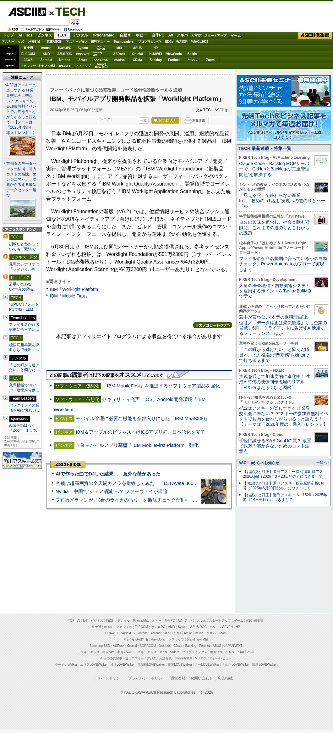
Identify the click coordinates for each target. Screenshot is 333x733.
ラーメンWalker (66, 664)
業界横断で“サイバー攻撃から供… (24, 387)
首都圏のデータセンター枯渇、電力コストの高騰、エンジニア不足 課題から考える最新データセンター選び (21, 179)
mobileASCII (183, 658)
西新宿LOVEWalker (151, 664)
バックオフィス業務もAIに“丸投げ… (25, 408)
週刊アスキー (100, 41)
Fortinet (174, 60)
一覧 (143, 120)
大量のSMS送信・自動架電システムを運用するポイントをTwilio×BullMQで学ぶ (275, 291)
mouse (46, 48)
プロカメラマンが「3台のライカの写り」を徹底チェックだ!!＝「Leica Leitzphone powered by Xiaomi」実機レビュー (179, 500)
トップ (8, 35)
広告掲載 (225, 678)
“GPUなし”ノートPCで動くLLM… (24, 307)
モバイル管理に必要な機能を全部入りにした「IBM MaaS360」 (143, 418)
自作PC (157, 35)
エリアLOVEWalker (93, 664)
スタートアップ (215, 35)
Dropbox (119, 59)
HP (156, 48)
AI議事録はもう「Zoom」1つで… (24, 428)
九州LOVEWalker (207, 664)
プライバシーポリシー (147, 678)
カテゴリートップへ (212, 325)
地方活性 (182, 41)
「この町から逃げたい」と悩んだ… (24, 367)
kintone (64, 60)
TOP (71, 620)
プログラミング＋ (194, 652)
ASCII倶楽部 (315, 35)
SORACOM (148, 645)
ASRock (119, 54)
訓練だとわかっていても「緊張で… (24, 246)
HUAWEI (156, 54)
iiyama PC (158, 627)
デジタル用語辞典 (159, 658)
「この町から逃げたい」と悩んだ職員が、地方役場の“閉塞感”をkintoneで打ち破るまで (274, 355)
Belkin (192, 54)
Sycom (83, 48)
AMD (46, 54)
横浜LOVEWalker (122, 664)
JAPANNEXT (64, 66)
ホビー (141, 35)
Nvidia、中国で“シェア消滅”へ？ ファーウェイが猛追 (111, 491)
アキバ (182, 35)
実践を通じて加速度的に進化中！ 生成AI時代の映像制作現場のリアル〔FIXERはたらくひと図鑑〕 (275, 382)
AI (20, 35)
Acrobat (46, 60)
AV (170, 35)
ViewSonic (174, 54)
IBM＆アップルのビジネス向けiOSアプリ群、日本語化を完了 (140, 432)
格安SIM (34, 41)
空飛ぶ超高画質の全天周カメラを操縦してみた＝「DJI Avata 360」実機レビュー (141, 483)
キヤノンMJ (46, 66)
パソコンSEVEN (101, 47)
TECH (67, 11)
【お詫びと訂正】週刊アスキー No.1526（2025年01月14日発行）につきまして (285, 497)
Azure (83, 60)
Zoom (210, 60)
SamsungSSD (97, 53)
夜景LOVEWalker (180, 664)
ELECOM (28, 54)
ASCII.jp (27, 12)
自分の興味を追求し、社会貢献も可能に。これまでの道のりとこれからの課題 (274, 227)
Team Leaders (169, 652)
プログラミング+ (150, 41)
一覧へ (321, 462)
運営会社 (178, 678)
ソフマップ (83, 66)
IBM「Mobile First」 (69, 295)
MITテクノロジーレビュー (213, 658)
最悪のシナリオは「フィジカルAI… (24, 266)
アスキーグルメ (77, 41)
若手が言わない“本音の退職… (23, 287)
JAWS (28, 60)
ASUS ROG (64, 54)
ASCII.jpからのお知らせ (258, 463)
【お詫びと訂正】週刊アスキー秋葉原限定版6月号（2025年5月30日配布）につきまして (283, 485)
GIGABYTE (83, 54)
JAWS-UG (127, 633)
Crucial (137, 54)
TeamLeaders (124, 41)
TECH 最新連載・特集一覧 (264, 148)
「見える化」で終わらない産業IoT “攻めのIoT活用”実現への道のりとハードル (282, 201)
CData (137, 60)
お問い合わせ (201, 678)
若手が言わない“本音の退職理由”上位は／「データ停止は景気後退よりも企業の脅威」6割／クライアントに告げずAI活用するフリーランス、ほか (283, 325)
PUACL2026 (200, 41)
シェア (105, 119)
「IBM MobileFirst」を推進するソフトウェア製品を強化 (161, 385)
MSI (119, 48)
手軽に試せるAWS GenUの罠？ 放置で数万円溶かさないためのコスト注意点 (275, 446)
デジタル (80, 35)
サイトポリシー (110, 678)
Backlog (156, 60)
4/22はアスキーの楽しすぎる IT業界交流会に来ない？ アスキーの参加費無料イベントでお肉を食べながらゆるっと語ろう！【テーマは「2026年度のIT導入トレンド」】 (283, 416)
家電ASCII (53, 41)
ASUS (137, 48)
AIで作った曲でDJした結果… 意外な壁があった (108, 473)
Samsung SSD (100, 645)
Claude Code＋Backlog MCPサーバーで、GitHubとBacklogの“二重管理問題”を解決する (274, 169)
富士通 (28, 48)
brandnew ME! (101, 66)
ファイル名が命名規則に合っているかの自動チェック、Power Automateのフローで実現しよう (283, 264)
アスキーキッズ (13, 41)
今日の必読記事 (111, 658)
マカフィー (28, 66)
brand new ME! (197, 639)
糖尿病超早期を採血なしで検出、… (24, 347)
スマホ (196, 35)
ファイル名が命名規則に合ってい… (24, 327)
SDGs (169, 41)
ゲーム (236, 35)
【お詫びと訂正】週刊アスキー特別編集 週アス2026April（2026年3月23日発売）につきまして (283, 474)
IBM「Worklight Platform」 (76, 289)
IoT (30, 35)
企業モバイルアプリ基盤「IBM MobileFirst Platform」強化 (137, 445)
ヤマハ (192, 60)
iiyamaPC (64, 48)
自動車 (125, 35)
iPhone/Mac (103, 35)
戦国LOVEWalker (264, 664)
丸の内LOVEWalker (235, 664)
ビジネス (44, 35)
